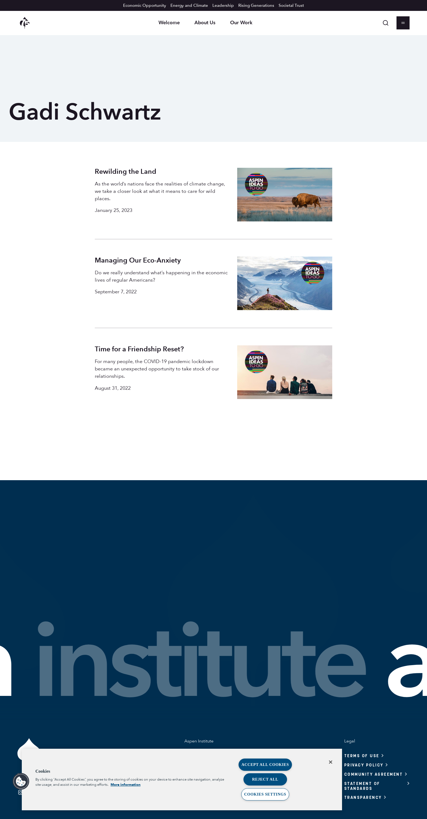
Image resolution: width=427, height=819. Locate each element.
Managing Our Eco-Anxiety (138, 260)
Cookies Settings (265, 794)
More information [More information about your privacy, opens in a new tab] (126, 784)
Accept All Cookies (265, 764)
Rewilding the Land (125, 171)
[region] (182, 779)
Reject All (265, 779)
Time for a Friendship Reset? (139, 349)
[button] (21, 781)
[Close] (331, 762)
